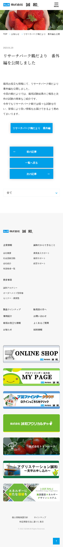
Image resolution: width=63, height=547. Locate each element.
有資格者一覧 (9, 268)
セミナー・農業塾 (11, 298)
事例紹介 (7, 316)
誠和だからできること (44, 245)
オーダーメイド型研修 (13, 293)
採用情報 (37, 329)
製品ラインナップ (12, 309)
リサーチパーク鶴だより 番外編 (31, 128)
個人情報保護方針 (20, 517)
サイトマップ (40, 517)
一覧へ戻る (31, 162)
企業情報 (7, 245)
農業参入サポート (41, 253)
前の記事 (32, 151)
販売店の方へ (40, 309)
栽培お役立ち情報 (12, 322)
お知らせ (15, 34)
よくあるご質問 (41, 322)
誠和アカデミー (10, 288)
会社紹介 (7, 263)
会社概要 (7, 253)
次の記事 (32, 174)
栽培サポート (39, 258)
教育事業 (7, 279)
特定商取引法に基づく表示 (31, 522)
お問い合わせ (40, 316)
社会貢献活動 (9, 258)
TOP (5, 34)
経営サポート (39, 263)
